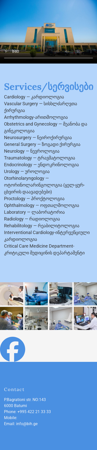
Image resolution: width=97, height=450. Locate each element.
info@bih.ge (27, 423)
